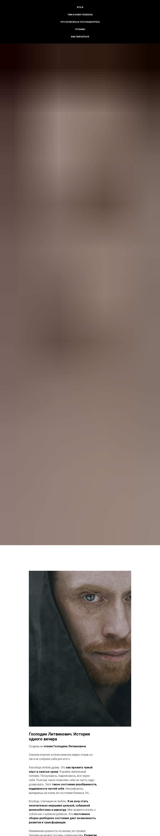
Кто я (80, 7)
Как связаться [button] (80, 36)
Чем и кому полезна (80, 14)
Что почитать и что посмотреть (80, 22)
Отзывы (80, 29)
